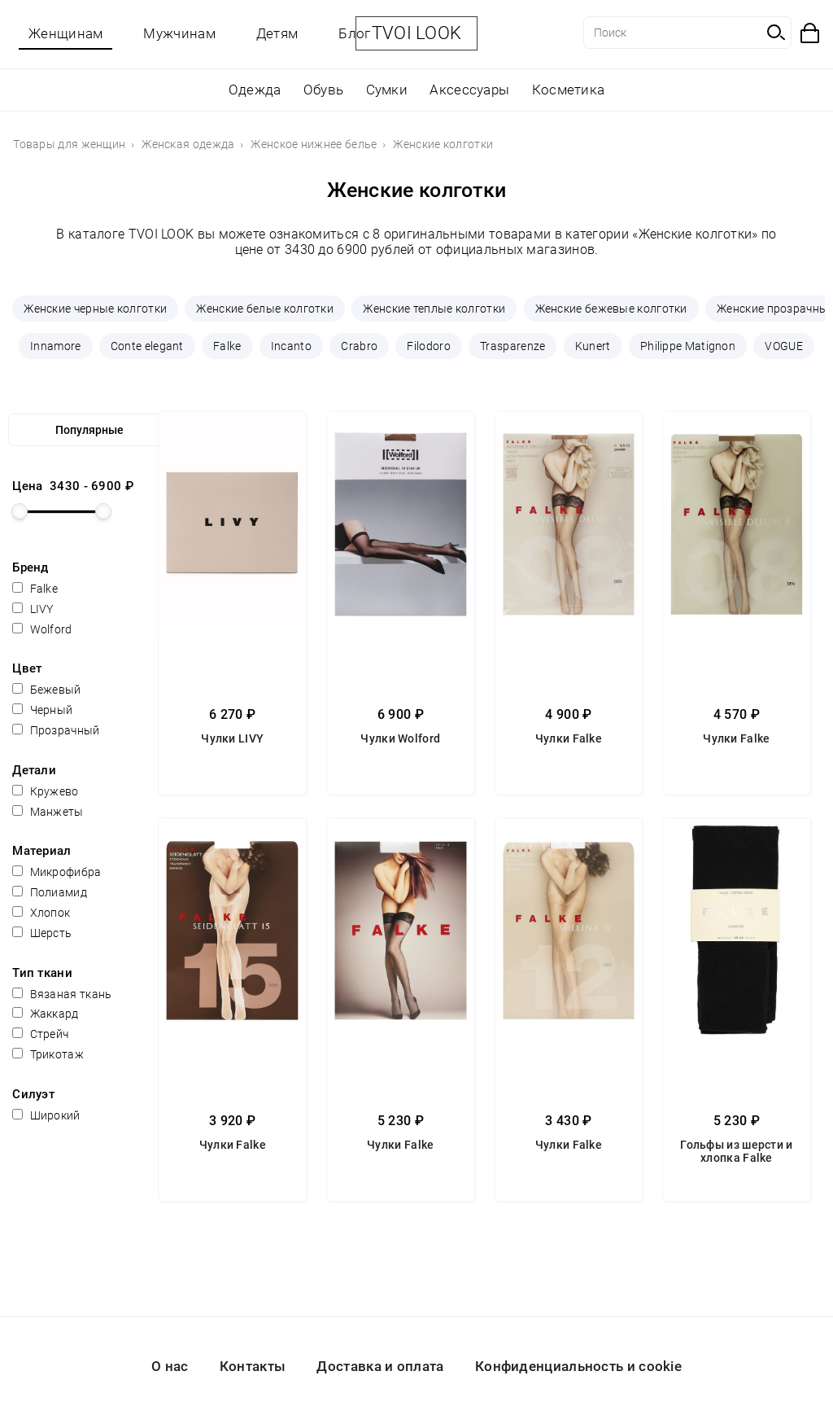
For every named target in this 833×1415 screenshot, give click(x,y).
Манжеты (47, 811)
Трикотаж (48, 1054)
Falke (227, 346)
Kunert (593, 346)
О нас (170, 1366)
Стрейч (40, 1033)
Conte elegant (147, 346)
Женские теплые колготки (434, 308)
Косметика (568, 89)
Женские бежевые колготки (611, 308)
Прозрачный (55, 730)
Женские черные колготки (95, 308)
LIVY (33, 609)
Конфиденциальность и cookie (578, 1366)
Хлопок (41, 912)
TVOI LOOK (417, 33)
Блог (354, 33)
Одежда (255, 89)
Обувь (323, 89)
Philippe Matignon (687, 346)
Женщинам (65, 33)
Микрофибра (56, 871)
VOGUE (784, 346)
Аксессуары (469, 89)
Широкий (46, 1115)
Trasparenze (512, 346)
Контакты (253, 1366)
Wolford (42, 629)
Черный (42, 709)
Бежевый (46, 689)
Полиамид (49, 892)
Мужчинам (179, 33)
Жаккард (45, 1013)
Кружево (45, 791)
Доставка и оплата (379, 1366)
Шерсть (42, 933)
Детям (277, 33)
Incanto (291, 346)
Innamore (55, 346)
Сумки (387, 89)
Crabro (359, 346)
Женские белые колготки (265, 308)
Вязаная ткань (61, 994)
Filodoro (428, 346)
